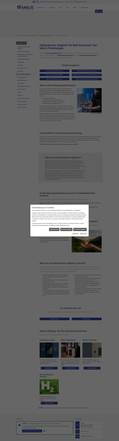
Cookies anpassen (54, 229)
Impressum (75, 233)
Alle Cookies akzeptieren (80, 229)
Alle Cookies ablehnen (66, 229)
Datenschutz (83, 233)
